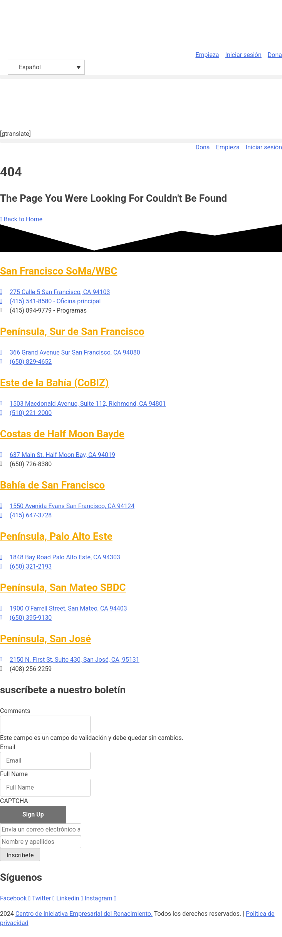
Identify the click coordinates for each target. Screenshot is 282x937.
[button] (141, 77)
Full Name (14, 774)
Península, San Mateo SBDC (63, 587)
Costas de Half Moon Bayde (62, 434)
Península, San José (45, 638)
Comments (15, 710)
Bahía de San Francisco (52, 485)
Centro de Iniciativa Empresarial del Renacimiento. (84, 913)
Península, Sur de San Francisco (72, 331)
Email (7, 747)
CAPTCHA (14, 801)
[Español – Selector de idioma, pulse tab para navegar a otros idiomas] (46, 67)
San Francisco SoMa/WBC (58, 271)
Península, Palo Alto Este (56, 536)
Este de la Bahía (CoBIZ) (54, 382)
